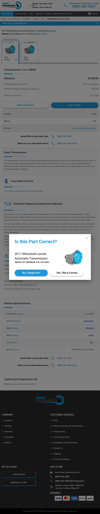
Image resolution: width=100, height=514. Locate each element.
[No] (31, 273)
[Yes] (66, 273)
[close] (87, 238)
